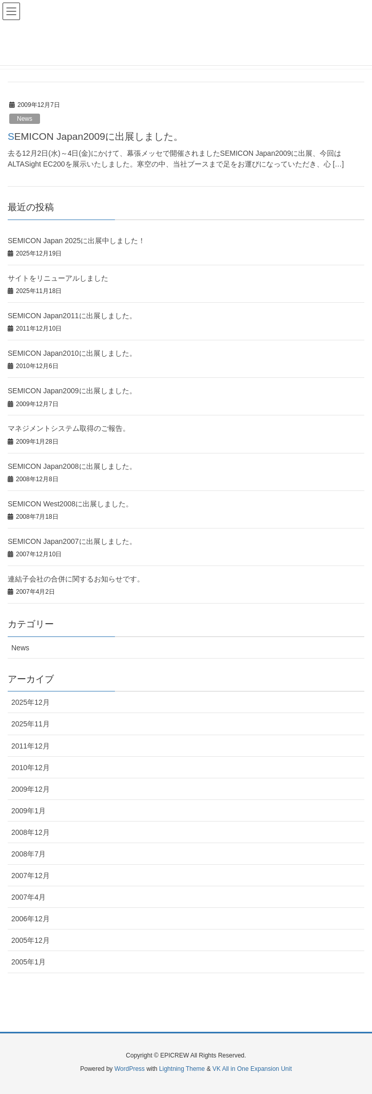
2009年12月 (30, 789)
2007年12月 (30, 875)
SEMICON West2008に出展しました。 (70, 504)
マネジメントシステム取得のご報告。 (69, 428)
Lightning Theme (182, 1068)
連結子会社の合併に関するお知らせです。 (76, 579)
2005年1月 (28, 962)
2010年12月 (30, 767)
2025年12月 (30, 702)
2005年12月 (30, 940)
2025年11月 (30, 724)
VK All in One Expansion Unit (252, 1068)
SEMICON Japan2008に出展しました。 (72, 466)
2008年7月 (28, 854)
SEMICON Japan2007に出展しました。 (72, 541)
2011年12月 (30, 746)
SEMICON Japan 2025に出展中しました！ (76, 240)
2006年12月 (30, 919)
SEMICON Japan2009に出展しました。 (95, 136)
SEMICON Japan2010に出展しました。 (72, 353)
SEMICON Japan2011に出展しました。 (72, 316)
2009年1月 (28, 811)
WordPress (129, 1068)
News (24, 118)
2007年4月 (28, 897)
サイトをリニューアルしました (58, 278)
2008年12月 (30, 832)
